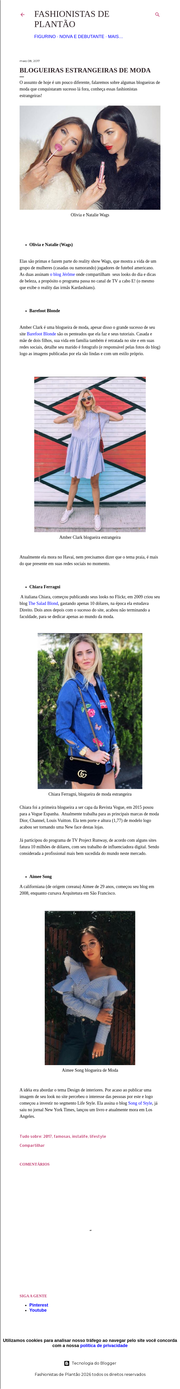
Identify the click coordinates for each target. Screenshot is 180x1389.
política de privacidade (104, 1345)
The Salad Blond (43, 603)
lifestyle (98, 1136)
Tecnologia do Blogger (90, 1363)
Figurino (45, 36)
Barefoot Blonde (41, 333)
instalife (80, 1136)
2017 (47, 1136)
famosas (62, 1136)
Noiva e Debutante (81, 36)
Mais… (115, 36)
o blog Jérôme (62, 274)
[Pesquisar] (157, 13)
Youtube (38, 1310)
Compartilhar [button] (32, 1145)
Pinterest (38, 1305)
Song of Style (139, 1103)
